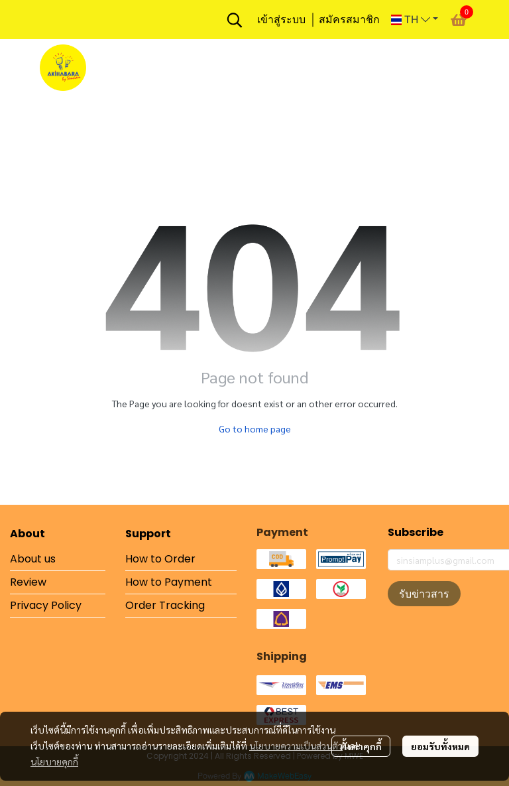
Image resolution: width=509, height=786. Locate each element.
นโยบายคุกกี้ (54, 761)
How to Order (160, 558)
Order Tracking (165, 605)
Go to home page (255, 428)
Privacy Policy (46, 605)
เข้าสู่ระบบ (281, 19)
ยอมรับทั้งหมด (440, 746)
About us (33, 558)
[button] (234, 20)
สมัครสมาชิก (349, 19)
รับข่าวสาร (424, 593)
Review (28, 582)
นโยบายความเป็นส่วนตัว (296, 746)
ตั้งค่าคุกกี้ (361, 746)
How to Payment (168, 582)
